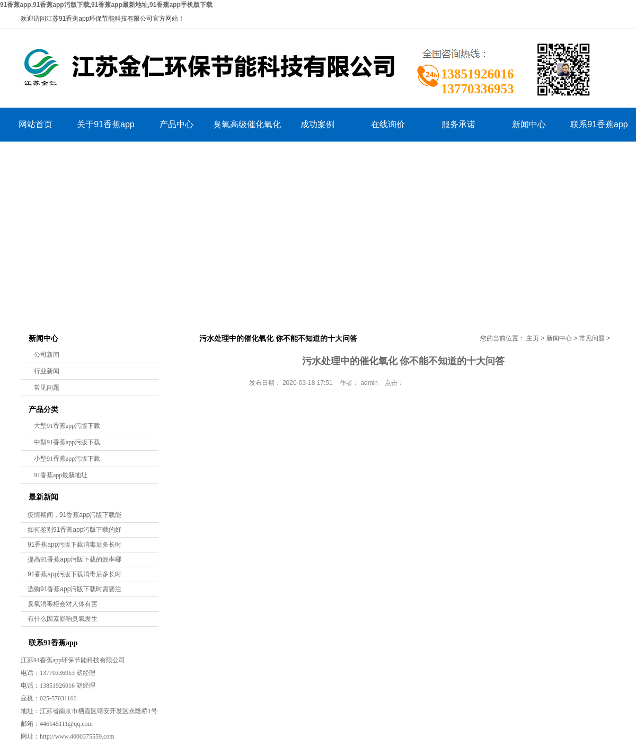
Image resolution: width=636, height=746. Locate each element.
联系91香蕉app (599, 124)
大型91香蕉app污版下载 (67, 425)
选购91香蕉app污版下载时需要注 (74, 589)
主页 (532, 338)
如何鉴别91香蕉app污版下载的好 (74, 529)
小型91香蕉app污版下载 (67, 458)
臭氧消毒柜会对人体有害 (63, 604)
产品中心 (176, 124)
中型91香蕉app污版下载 (67, 442)
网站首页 (35, 124)
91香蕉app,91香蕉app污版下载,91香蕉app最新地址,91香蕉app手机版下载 (106, 4)
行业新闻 (46, 371)
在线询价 (388, 124)
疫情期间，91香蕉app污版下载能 (74, 515)
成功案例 (317, 124)
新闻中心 (529, 124)
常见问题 (46, 387)
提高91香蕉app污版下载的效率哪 (74, 559)
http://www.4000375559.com (77, 736)
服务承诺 (458, 124)
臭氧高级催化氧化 (247, 124)
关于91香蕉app (106, 124)
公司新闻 (46, 354)
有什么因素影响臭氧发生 (63, 618)
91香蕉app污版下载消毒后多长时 (74, 544)
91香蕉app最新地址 (60, 475)
